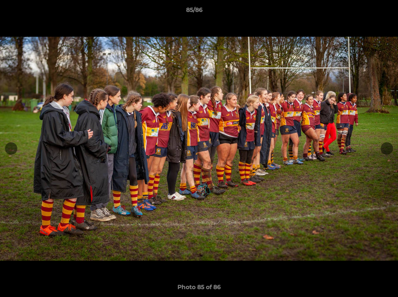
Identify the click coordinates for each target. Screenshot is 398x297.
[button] (363, 12)
